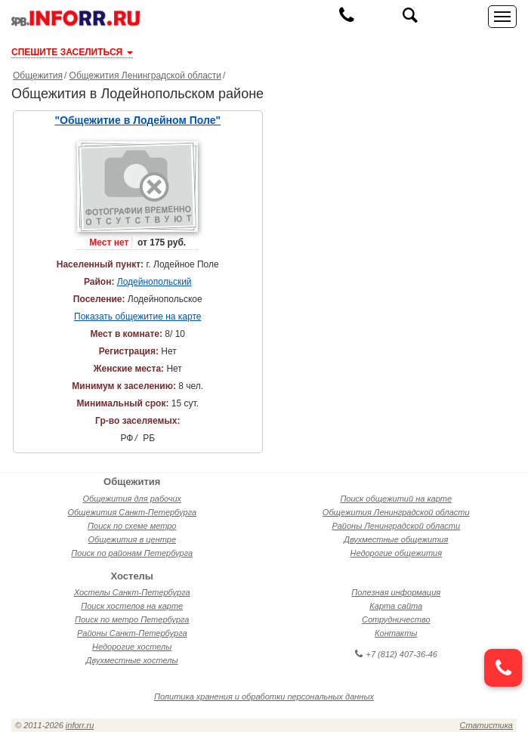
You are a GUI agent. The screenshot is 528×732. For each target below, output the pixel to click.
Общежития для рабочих (131, 498)
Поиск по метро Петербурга (132, 619)
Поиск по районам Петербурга (132, 552)
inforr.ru (80, 725)
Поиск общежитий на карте (396, 498)
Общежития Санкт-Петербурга (131, 512)
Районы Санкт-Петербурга (132, 633)
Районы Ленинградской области (396, 525)
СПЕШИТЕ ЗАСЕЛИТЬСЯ (72, 52)
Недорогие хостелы (131, 646)
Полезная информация (395, 592)
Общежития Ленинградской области (145, 75)
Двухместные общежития (396, 539)
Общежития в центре (132, 539)
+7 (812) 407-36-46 (396, 654)
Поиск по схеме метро (132, 525)
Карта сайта (395, 605)
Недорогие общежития (396, 552)
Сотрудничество (396, 619)
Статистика (486, 725)
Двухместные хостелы (132, 660)
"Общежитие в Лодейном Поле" (137, 120)
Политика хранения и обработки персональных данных (264, 696)
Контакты (396, 633)
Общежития (38, 75)
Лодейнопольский (154, 281)
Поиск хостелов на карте (132, 605)
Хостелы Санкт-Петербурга (132, 592)
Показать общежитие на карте (137, 316)
